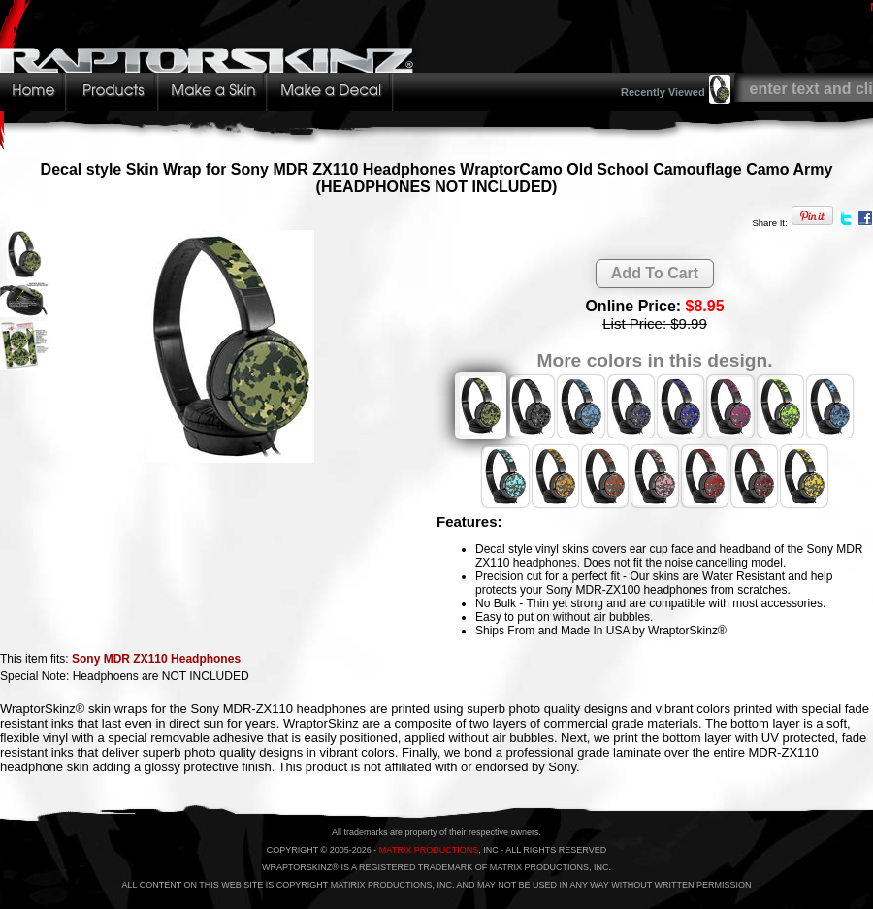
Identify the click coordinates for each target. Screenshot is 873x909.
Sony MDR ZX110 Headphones (156, 659)
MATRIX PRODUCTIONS (428, 850)
